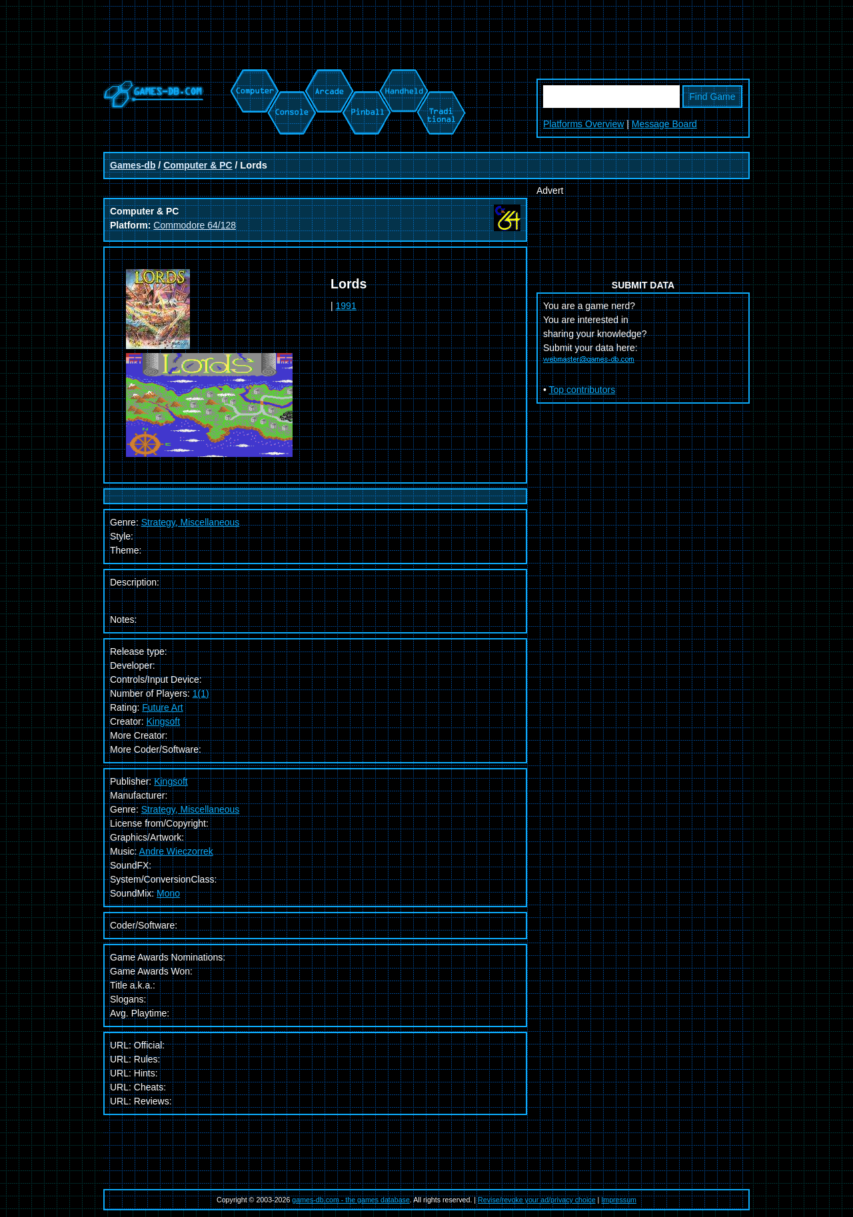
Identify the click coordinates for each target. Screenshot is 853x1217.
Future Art (162, 707)
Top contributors (582, 389)
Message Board (664, 124)
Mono (168, 893)
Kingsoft (163, 721)
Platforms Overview (583, 124)
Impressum (618, 1200)
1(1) (201, 693)
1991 (346, 305)
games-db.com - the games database (351, 1200)
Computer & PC (197, 165)
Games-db (132, 165)
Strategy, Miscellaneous (190, 809)
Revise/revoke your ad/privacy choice (537, 1200)
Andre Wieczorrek (176, 851)
